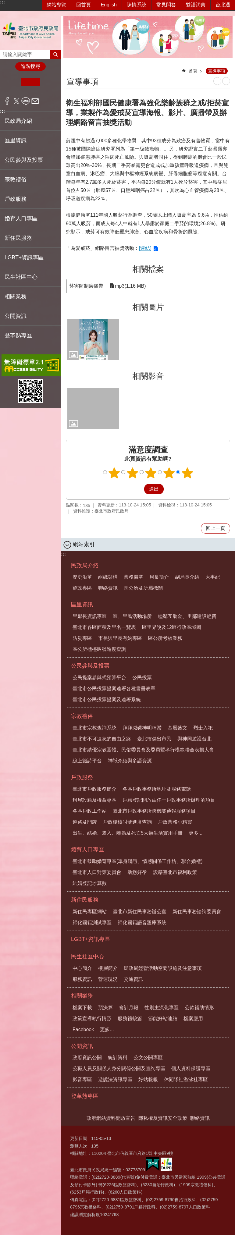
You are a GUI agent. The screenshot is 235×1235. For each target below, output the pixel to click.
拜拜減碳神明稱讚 (142, 727)
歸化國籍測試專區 (92, 922)
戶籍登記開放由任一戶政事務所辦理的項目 (169, 800)
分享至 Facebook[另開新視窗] (7, 101)
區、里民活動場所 (132, 616)
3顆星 (150, 473)
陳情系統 (136, 4)
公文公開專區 (148, 1057)
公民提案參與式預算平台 (99, 677)
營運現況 (108, 979)
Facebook (83, 1029)
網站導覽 (56, 4)
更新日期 (78, 1138)
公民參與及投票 (90, 666)
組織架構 (108, 577)
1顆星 (114, 473)
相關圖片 (148, 307)
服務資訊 (82, 979)
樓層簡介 (108, 968)
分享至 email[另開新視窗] (35, 101)
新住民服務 (84, 900)
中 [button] (30, 82)
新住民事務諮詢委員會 (197, 911)
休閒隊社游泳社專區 (186, 1079)
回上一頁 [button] (215, 528)
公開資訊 (82, 1046)
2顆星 (132, 473)
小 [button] (11, 82)
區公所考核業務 (165, 638)
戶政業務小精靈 (175, 822)
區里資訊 (82, 605)
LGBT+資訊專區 (24, 257)
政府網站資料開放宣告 (111, 1118)
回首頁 (83, 4)
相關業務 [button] (16, 296)
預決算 (105, 1007)
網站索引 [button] (84, 544)
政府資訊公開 (87, 1057)
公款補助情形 (199, 1007)
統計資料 (117, 1057)
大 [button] (49, 82)
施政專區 (82, 588)
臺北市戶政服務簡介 (94, 789)
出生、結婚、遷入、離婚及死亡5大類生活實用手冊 (128, 833)
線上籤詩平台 (87, 760)
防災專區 (82, 638)
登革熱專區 (18, 335)
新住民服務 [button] (18, 238)
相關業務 (82, 996)
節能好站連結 (162, 1018)
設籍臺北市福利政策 (175, 872)
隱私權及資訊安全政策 (162, 1118)
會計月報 (128, 1007)
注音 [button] (226, 81)
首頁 (193, 71)
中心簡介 (82, 968)
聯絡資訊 (108, 588)
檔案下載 (82, 1007)
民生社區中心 (87, 956)
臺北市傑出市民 (154, 738)
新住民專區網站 (90, 911)
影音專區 (82, 1079)
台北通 (222, 4)
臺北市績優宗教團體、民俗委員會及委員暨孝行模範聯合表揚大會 (143, 749)
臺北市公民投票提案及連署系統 (107, 699)
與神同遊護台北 (194, 738)
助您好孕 (137, 872)
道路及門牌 (85, 822)
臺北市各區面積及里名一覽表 (104, 627)
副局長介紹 (187, 577)
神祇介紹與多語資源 (130, 760)
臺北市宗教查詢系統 (94, 727)
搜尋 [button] (55, 54)
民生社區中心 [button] (21, 277)
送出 (138, 489)
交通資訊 (133, 979)
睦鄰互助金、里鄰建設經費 (187, 616)
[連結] (145, 248)
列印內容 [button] (217, 81)
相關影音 (148, 376)
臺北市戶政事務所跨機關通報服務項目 (154, 811)
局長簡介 (159, 577)
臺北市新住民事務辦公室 (139, 911)
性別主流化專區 (161, 1007)
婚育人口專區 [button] (21, 218)
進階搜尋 (30, 66)
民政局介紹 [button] (18, 121)
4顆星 (169, 473)
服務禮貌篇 (130, 1018)
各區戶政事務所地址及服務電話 (157, 789)
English (109, 4)
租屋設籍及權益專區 (94, 800)
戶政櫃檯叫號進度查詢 (127, 822)
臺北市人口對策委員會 (97, 872)
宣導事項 (216, 71)
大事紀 (212, 577)
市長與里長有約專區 (120, 638)
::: (2, 2)
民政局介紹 (84, 565)
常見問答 (166, 4)
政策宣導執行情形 (92, 1018)
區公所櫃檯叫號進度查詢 (99, 649)
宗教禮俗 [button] (16, 179)
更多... (195, 833)
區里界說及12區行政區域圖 (171, 627)
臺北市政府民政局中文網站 (30, 30)
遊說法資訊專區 (115, 1079)
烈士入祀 (203, 727)
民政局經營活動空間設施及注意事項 (163, 968)
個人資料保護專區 (190, 1068)
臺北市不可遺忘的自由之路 (102, 738)
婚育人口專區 (87, 849)
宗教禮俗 (82, 716)
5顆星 (187, 473)
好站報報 (148, 1079)
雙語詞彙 (195, 4)
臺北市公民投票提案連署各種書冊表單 (114, 688)
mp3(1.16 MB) (130, 286)
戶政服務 (82, 777)
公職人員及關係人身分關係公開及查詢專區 (119, 1068)
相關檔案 (148, 269)
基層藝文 (177, 727)
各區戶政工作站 (90, 811)
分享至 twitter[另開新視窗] (16, 101)
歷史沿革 (82, 577)
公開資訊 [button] (16, 316)
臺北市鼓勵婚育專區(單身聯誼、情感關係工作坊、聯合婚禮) (138, 861)
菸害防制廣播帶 (86, 286)
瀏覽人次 (78, 1146)
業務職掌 (133, 577)
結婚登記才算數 (90, 883)
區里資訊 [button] (16, 140)
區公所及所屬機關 (143, 588)
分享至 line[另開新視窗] (25, 101)
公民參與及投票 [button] (24, 160)
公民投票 (142, 677)
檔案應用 (193, 1018)
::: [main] (69, 68)
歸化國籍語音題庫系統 (142, 922)
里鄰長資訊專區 (90, 616)
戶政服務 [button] (16, 199)
